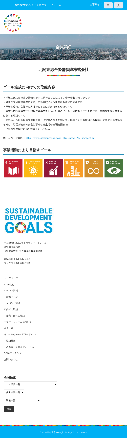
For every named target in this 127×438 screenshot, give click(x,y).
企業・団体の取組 (15, 316)
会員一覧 (8, 328)
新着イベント (13, 297)
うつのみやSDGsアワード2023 (20, 334)
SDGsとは (9, 284)
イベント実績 (13, 303)
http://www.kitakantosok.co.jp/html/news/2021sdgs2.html (60, 138)
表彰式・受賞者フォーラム (20, 347)
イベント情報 (11, 290)
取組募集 (11, 341)
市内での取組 (11, 309)
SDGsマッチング (12, 353)
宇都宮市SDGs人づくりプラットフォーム (67, 432)
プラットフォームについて (18, 322)
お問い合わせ (11, 359)
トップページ (11, 278)
